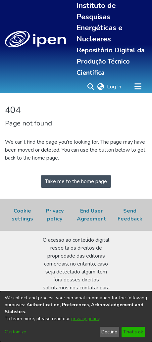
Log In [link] (114, 86)
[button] (35, 39)
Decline (109, 332)
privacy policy (85, 319)
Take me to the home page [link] (76, 181)
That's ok (133, 332)
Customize (15, 332)
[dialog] (76, 316)
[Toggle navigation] (137, 86)
